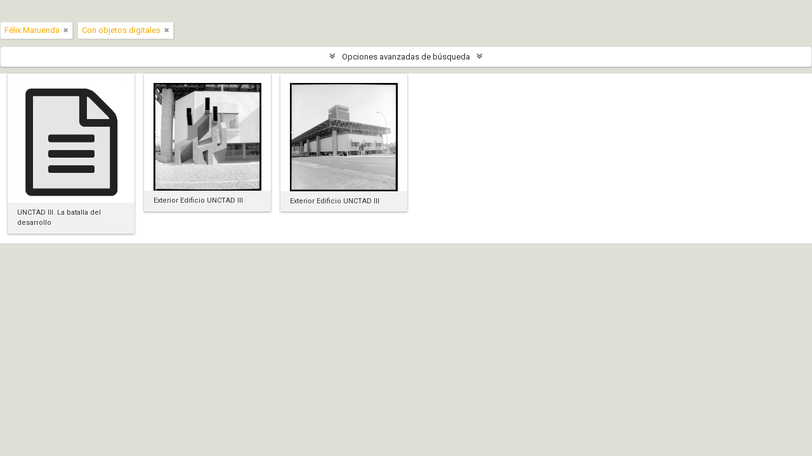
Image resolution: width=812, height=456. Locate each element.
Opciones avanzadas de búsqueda (406, 56)
